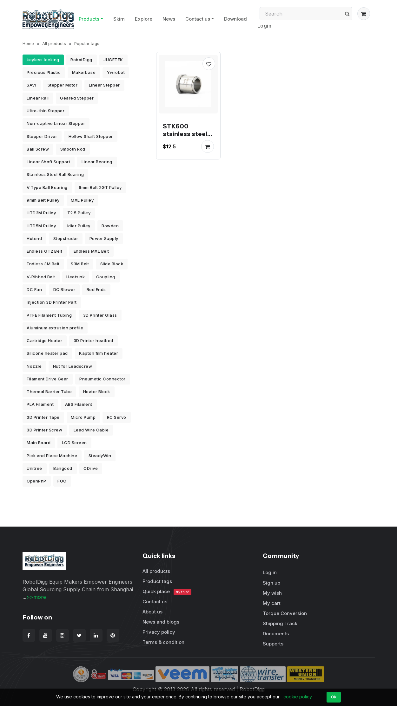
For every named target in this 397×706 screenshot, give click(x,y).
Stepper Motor (63, 84)
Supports (273, 644)
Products (89, 19)
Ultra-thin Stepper (45, 110)
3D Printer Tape (43, 417)
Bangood (62, 468)
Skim (119, 19)
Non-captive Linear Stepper (56, 123)
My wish (272, 593)
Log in (270, 572)
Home (28, 43)
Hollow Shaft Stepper (91, 136)
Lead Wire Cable (91, 429)
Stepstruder (65, 238)
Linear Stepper (104, 84)
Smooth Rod (72, 149)
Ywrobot (116, 72)
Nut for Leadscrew (72, 366)
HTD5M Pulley (41, 225)
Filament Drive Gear (47, 378)
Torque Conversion (285, 613)
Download (235, 19)
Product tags (157, 581)
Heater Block (96, 391)
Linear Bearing (97, 161)
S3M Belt (80, 263)
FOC (62, 480)
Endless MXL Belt (91, 251)
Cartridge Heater (44, 340)
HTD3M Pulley (41, 212)
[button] (363, 13)
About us (152, 612)
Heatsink (75, 276)
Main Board (38, 442)
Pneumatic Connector (102, 378)
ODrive (90, 468)
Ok (334, 696)
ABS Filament (78, 404)
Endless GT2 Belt (44, 251)
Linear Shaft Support (48, 161)
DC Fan (34, 289)
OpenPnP (36, 480)
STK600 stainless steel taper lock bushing (185, 137)
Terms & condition (163, 642)
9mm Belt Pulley (43, 200)
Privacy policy (158, 632)
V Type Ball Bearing (47, 187)
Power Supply (103, 238)
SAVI (31, 84)
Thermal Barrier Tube (49, 391)
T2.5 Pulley (79, 212)
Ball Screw (38, 149)
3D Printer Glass (100, 315)
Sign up (271, 583)
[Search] (306, 13)
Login (264, 26)
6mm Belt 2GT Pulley (100, 187)
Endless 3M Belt (43, 263)
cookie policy (297, 696)
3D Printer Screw (44, 429)
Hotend (34, 238)
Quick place (166, 591)
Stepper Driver (42, 136)
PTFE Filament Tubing (49, 315)
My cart (272, 603)
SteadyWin (100, 455)
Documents (276, 634)
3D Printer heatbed (93, 340)
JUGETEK (113, 59)
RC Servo (116, 417)
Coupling (105, 276)
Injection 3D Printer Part (52, 302)
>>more (36, 597)
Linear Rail (38, 97)
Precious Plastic (44, 72)
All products (54, 43)
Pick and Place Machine (52, 455)
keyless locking (43, 59)
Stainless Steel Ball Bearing (55, 174)
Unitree (34, 468)
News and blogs (160, 622)
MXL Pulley (82, 200)
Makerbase (84, 72)
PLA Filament (40, 404)
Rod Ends (96, 289)
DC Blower (64, 289)
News (168, 19)
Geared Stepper (77, 97)
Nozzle (34, 366)
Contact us (197, 19)
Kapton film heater (98, 353)
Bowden (110, 225)
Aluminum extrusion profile (55, 327)
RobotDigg (81, 59)
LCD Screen (74, 442)
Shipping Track (280, 623)
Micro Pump (83, 417)
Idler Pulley (78, 225)
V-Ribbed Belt (41, 276)
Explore (143, 19)
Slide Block (111, 263)
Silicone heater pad (47, 353)
